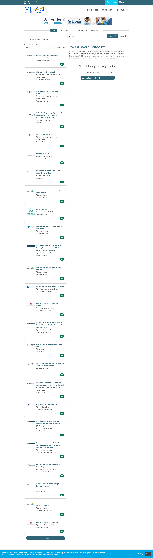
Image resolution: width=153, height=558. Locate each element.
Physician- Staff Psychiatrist (46, 72)
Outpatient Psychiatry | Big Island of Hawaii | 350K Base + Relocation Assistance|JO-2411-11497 (49, 115)
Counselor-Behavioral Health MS (47, 522)
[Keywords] (45, 36)
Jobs (97, 10)
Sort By (28, 47)
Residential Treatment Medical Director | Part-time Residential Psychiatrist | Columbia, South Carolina (50, 445)
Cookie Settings (138, 554)
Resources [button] (122, 10)
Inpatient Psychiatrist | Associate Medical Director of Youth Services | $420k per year (48, 423)
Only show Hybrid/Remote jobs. (38, 39)
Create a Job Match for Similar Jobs (97, 78)
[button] (123, 36)
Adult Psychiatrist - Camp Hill (46, 404)
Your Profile (108, 10)
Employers (123, 2)
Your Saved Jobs (96, 30)
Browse (60, 30)
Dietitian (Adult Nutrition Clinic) (47, 55)
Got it (148, 554)
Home (89, 10)
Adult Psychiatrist (42, 154)
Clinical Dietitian (42, 209)
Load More (45, 538)
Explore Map (70, 30)
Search (53, 30)
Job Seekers (112, 2)
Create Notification (58, 47)
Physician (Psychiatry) (44, 134)
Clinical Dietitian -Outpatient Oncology (50, 286)
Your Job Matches (83, 30)
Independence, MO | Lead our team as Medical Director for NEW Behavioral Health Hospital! (49, 324)
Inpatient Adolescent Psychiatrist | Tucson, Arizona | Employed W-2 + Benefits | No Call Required (48, 247)
